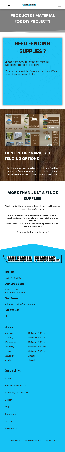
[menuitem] (32, 378)
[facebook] (7, 316)
